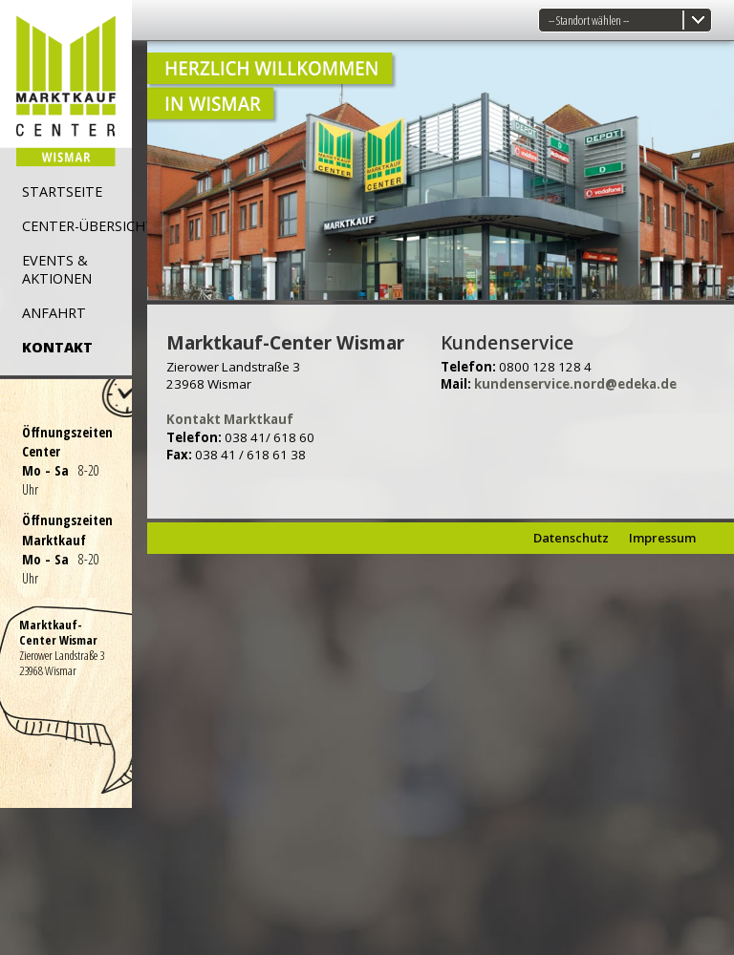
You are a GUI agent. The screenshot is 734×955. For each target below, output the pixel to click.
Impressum (662, 537)
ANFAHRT (54, 313)
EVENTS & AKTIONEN (57, 269)
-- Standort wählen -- (589, 20)
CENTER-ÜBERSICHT (88, 226)
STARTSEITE (62, 191)
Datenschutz (571, 537)
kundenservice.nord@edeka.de (575, 384)
